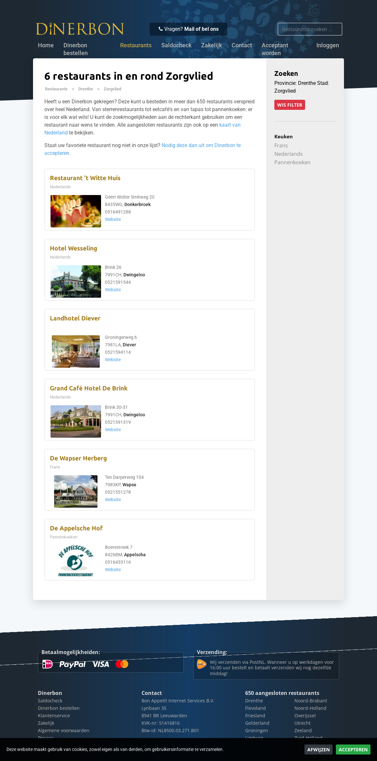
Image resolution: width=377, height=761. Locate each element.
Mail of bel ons (201, 29)
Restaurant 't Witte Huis (85, 178)
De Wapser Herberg (78, 458)
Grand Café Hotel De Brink (89, 388)
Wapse (129, 485)
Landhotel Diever (75, 318)
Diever (129, 345)
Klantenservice (54, 715)
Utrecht (302, 723)
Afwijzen (318, 749)
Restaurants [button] (136, 45)
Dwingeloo (134, 275)
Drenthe (85, 88)
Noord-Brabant (310, 701)
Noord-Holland (310, 708)
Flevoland (255, 708)
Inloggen (327, 45)
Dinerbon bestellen (75, 49)
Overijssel (305, 715)
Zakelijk (211, 45)
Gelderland (257, 723)
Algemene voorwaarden (63, 730)
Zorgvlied (112, 88)
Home (46, 45)
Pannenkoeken (292, 162)
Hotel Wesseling (73, 248)
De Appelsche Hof (76, 528)
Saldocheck (176, 45)
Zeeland (303, 730)
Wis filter (289, 105)
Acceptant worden (275, 49)
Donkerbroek (137, 204)
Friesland (255, 715)
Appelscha (135, 555)
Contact (242, 45)
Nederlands (288, 153)
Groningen (256, 730)
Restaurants (56, 88)
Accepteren (353, 749)
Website (113, 219)
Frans (281, 145)
